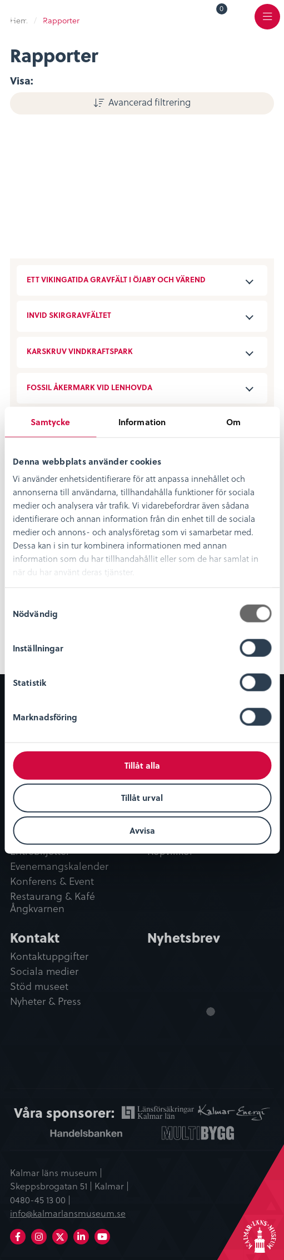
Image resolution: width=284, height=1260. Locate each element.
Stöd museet (39, 986)
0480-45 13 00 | (40, 1199)
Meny (267, 23)
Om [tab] (233, 421)
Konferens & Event (52, 881)
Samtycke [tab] (51, 421)
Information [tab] (142, 421)
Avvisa (142, 830)
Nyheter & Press (45, 1001)
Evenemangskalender (59, 866)
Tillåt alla (142, 765)
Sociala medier (44, 971)
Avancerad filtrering (149, 101)
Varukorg (222, 10)
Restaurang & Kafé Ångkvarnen (52, 903)
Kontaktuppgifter (49, 956)
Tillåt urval (142, 797)
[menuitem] (214, 16)
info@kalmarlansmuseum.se (68, 1212)
